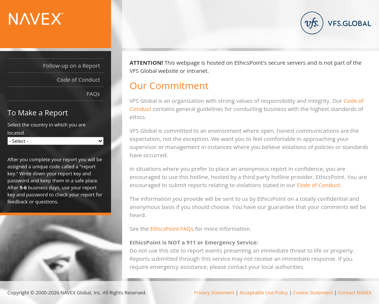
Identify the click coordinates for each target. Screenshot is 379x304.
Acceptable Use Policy (263, 292)
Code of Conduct (318, 185)
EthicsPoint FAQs (172, 228)
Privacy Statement (214, 292)
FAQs (93, 93)
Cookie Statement (313, 292)
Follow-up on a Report (71, 65)
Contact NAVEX (355, 292)
